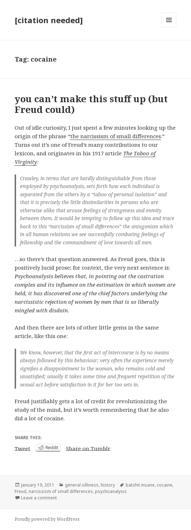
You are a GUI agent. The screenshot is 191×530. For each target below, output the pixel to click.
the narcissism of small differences (115, 136)
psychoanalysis (111, 491)
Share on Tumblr (88, 448)
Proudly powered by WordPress (47, 519)
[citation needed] (49, 20)
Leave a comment (39, 498)
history (108, 485)
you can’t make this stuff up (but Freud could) (91, 104)
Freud (20, 491)
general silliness (82, 485)
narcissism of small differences (61, 491)
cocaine (164, 485)
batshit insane (140, 485)
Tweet (22, 448)
